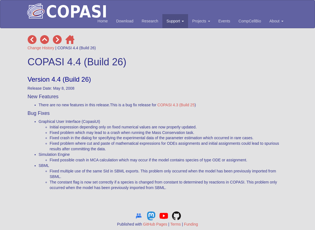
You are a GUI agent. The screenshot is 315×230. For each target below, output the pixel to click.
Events (224, 21)
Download (124, 21)
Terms (175, 224)
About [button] (276, 21)
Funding (191, 224)
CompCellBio (249, 21)
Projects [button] (201, 21)
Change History (41, 48)
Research (150, 21)
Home (103, 21)
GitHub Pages (155, 224)
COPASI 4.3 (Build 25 (175, 105)
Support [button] (175, 21)
